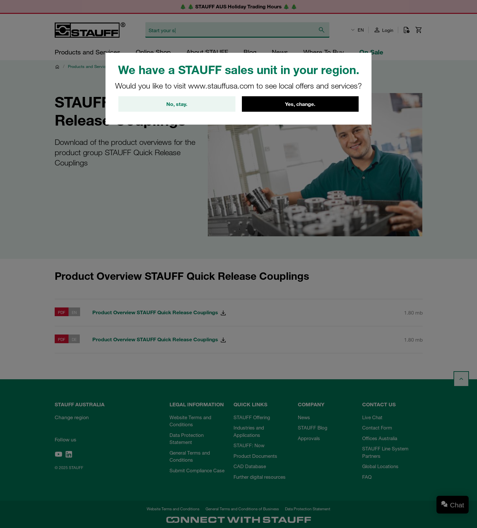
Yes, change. (300, 104)
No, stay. (176, 104)
